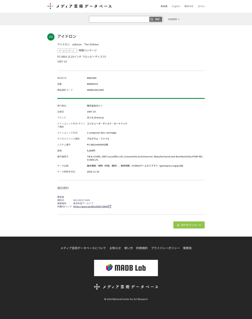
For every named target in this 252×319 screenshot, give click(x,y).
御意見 (187, 248)
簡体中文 (189, 6)
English (176, 6)
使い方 (128, 248)
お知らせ (115, 248)
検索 (157, 19)
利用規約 (142, 248)
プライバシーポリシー (165, 248)
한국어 (201, 6)
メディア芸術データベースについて (83, 248)
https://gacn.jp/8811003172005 (90, 206)
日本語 (164, 6)
